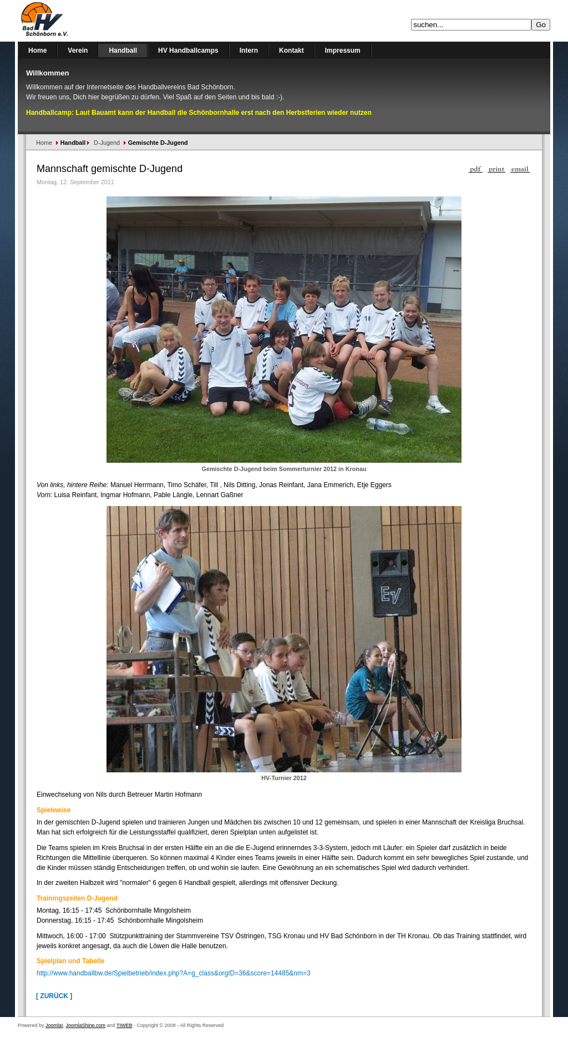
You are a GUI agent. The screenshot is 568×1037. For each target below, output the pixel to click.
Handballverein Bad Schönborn (73, 21)
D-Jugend (107, 142)
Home (44, 142)
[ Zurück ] (54, 996)
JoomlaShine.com (86, 1025)
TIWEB (124, 1025)
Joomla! (54, 1025)
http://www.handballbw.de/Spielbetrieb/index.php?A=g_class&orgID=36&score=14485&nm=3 (174, 973)
